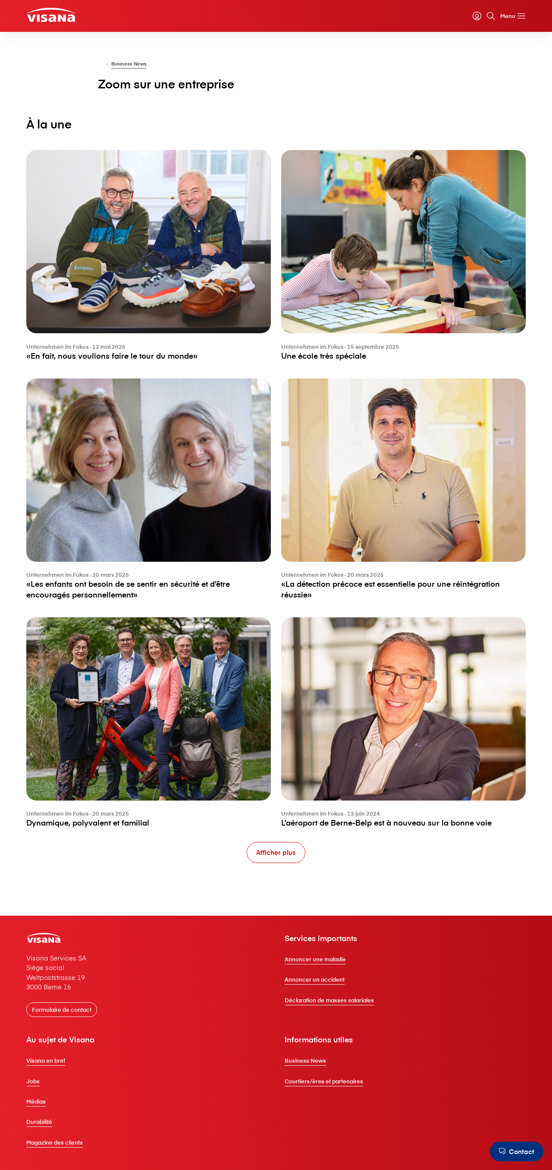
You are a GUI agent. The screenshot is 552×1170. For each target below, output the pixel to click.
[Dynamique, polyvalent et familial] (151, 724)
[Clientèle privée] (56, 15)
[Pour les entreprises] (125, 70)
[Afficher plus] (276, 852)
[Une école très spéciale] (401, 262)
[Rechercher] (486, 17)
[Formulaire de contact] (66, 1015)
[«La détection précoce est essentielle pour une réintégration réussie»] (401, 493)
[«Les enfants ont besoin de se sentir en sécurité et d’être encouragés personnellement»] (151, 493)
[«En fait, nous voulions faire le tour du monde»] (151, 262)
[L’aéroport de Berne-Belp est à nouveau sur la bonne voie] (401, 724)
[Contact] (515, 1151)
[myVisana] (472, 17)
